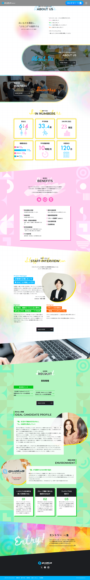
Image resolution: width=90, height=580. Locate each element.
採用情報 (41, 577)
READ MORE (63, 62)
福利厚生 (28, 577)
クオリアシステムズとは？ (9, 577)
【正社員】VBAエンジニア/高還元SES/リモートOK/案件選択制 (43, 393)
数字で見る (23, 577)
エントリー (74, 3)
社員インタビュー (34, 577)
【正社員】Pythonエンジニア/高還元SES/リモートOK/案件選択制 (22, 393)
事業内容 (18, 577)
